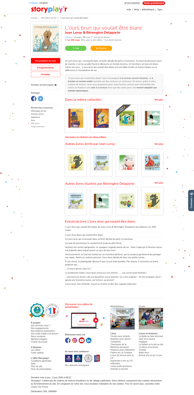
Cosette (142, 350)
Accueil (34, 18)
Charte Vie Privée (39, 387)
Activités (45, 74)
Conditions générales (41, 361)
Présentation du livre (45, 60)
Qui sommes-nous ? (40, 325)
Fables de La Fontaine (121, 352)
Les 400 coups (73, 40)
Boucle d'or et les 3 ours (150, 355)
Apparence (35, 117)
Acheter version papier (44, 84)
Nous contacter (38, 336)
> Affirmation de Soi (46, 18)
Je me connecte (132, 3)
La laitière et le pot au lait (151, 344)
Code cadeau (37, 353)
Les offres (35, 350)
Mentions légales (39, 339)
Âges (160, 9)
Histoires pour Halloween (122, 350)
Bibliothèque (148, 9)
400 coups (35, 123)
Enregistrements (45, 67)
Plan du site (36, 366)
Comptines (115, 342)
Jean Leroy (74, 32)
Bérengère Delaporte (102, 32)
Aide (129, 9)
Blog (136, 9)
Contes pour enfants (120, 336)
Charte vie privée (39, 342)
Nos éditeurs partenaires (43, 331)
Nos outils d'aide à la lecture (44, 333)
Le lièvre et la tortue (148, 347)
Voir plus (158, 99)
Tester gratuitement (154, 3)
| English (43, 3)
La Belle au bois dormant (151, 336)
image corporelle (37, 126)
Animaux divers (37, 114)
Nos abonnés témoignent (77, 365)
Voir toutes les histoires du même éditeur (85, 137)
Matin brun (144, 352)
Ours (33, 120)
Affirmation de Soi (38, 111)
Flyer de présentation (41, 369)
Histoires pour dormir (120, 339)
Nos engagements (40, 328)
